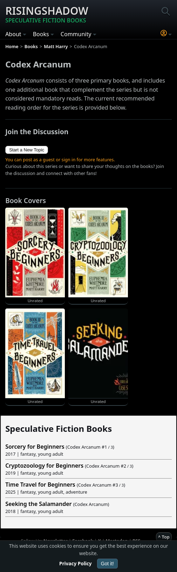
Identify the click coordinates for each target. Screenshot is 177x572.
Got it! (107, 563)
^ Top (164, 537)
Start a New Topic (26, 149)
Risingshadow (46, 14)
